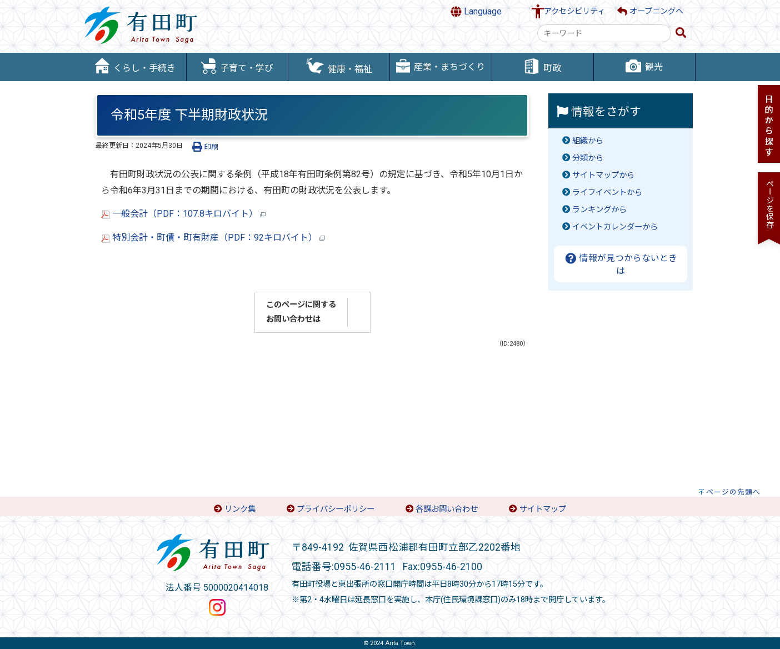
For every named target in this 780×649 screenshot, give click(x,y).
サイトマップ (542, 509)
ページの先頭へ (733, 492)
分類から (587, 158)
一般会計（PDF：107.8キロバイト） (183, 213)
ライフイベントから (607, 192)
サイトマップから (603, 175)
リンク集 (240, 509)
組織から (587, 141)
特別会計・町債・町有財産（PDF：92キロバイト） (213, 237)
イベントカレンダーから (615, 227)
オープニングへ (650, 11)
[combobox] (604, 33)
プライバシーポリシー (335, 509)
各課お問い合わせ (447, 509)
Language (476, 11)
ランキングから (599, 209)
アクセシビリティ (574, 11)
